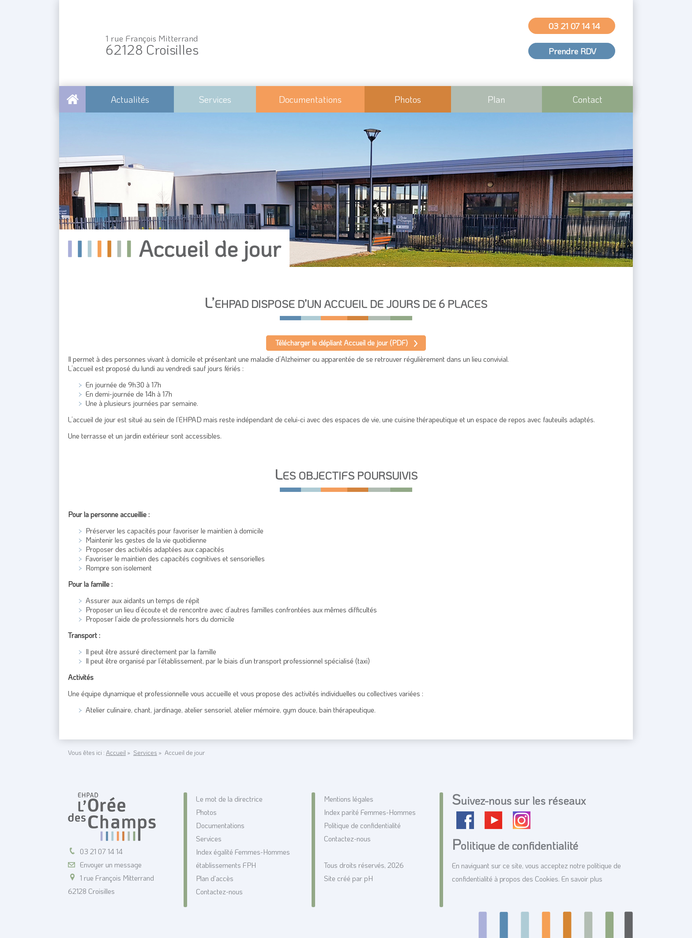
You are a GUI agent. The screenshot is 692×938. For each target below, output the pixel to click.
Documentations (310, 99)
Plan (496, 99)
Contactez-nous (219, 891)
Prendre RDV (572, 50)
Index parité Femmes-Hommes (370, 812)
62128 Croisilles (152, 45)
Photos (408, 99)
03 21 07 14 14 (574, 25)
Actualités (130, 99)
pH (368, 878)
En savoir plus (581, 878)
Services (215, 99)
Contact (587, 99)
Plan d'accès (214, 878)
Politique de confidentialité (362, 825)
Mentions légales (348, 798)
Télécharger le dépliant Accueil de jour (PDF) (341, 342)
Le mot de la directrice (229, 798)
